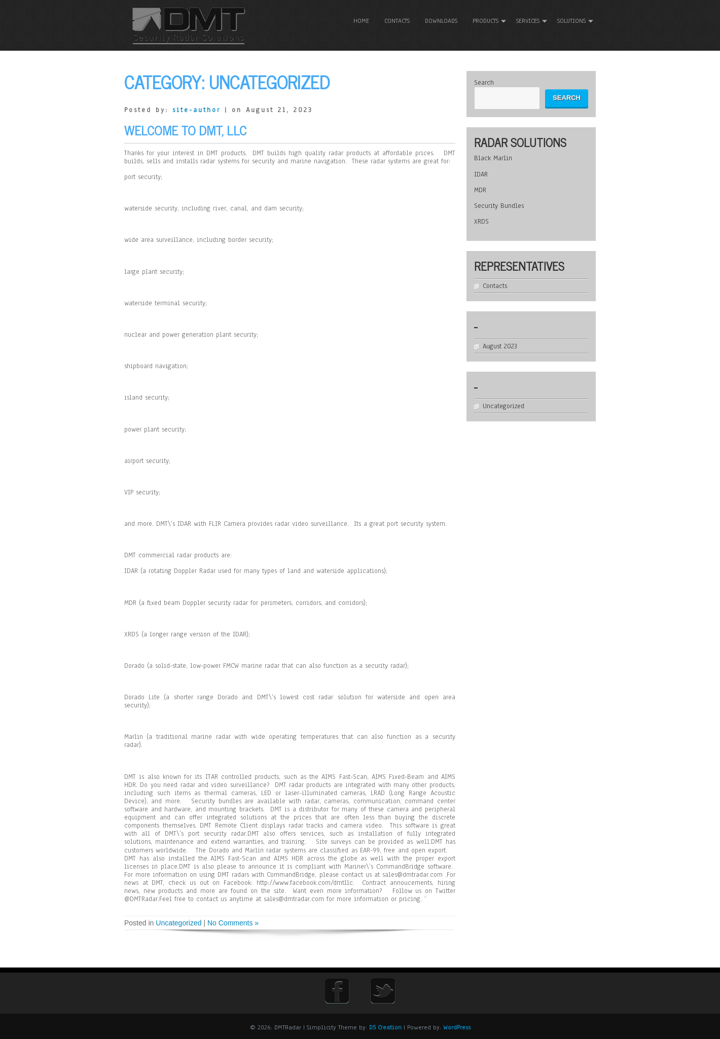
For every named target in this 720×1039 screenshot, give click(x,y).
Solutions (571, 21)
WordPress (457, 1027)
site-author (196, 110)
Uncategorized (178, 923)
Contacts (397, 21)
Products (485, 21)
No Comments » (233, 923)
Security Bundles (501, 205)
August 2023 (502, 345)
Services (527, 21)
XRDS (483, 221)
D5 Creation (385, 1027)
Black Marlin (495, 158)
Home (361, 21)
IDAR (483, 173)
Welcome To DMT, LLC (185, 129)
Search (486, 82)
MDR (482, 190)
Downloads (441, 21)
